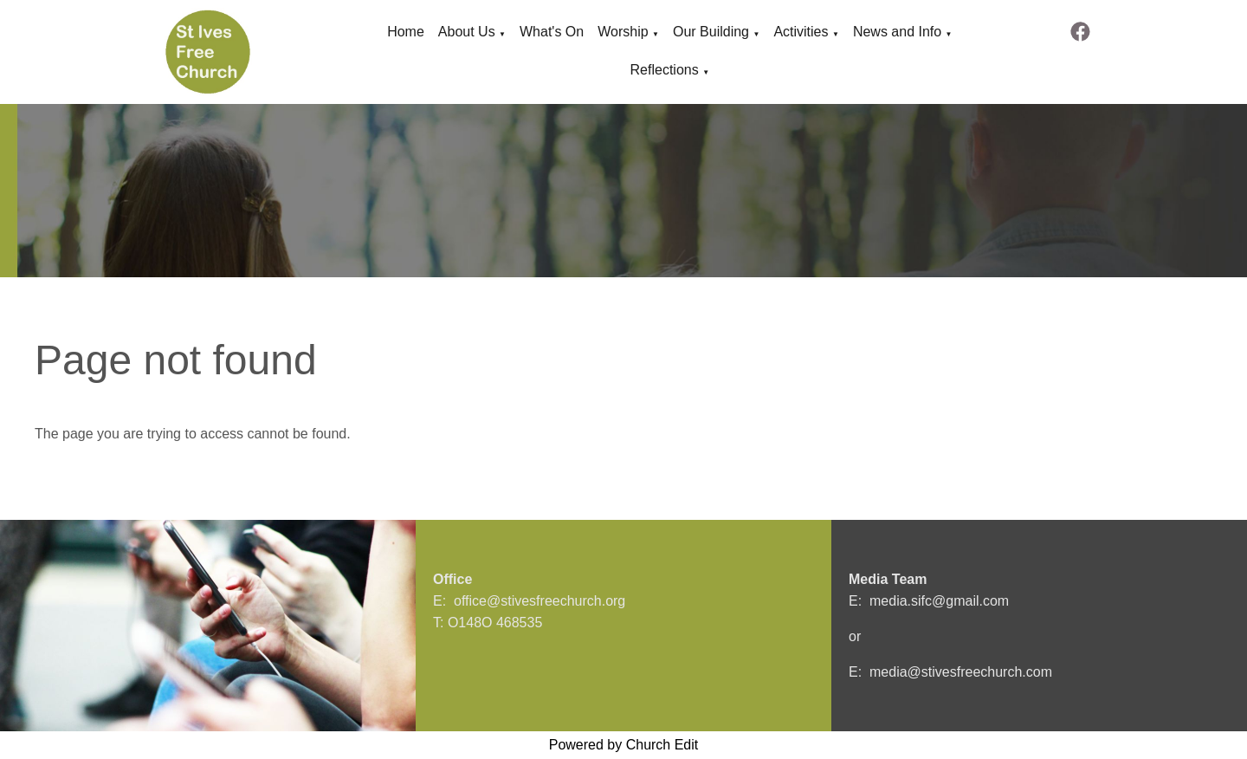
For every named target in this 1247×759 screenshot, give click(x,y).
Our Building (711, 31)
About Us (466, 31)
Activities (800, 31)
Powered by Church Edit (624, 744)
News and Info (897, 31)
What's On (552, 31)
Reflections (664, 69)
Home (405, 31)
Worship (623, 31)
